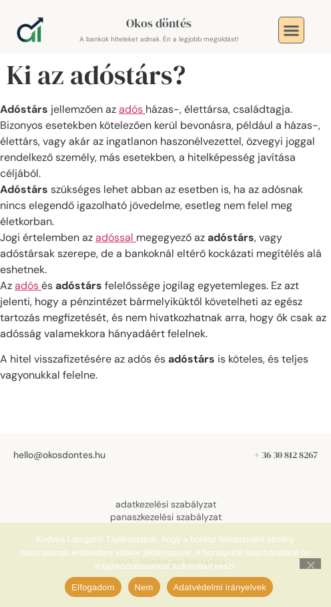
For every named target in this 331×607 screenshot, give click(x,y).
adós (132, 109)
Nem (144, 587)
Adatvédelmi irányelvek (220, 587)
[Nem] (310, 563)
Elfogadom (92, 587)
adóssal (115, 237)
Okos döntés (159, 23)
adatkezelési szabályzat (165, 504)
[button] (291, 30)
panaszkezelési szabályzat (166, 517)
